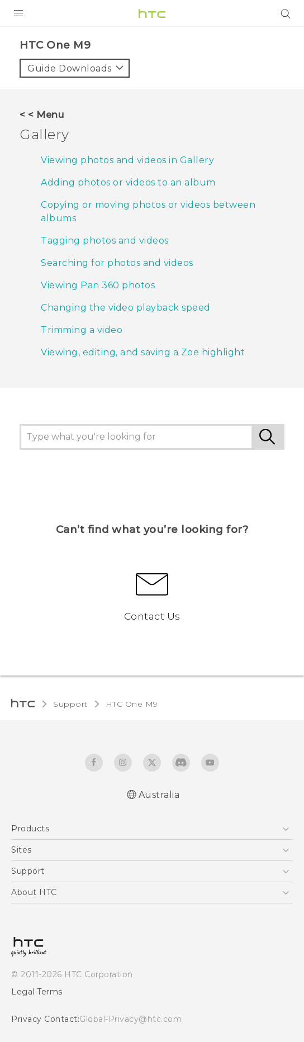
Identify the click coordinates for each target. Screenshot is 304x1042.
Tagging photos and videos (105, 240)
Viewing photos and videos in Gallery (127, 160)
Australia (159, 794)
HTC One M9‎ (132, 704)
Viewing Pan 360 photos (98, 285)
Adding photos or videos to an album (128, 182)
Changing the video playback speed (126, 307)
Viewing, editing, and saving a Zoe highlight (143, 352)
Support (70, 704)
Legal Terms (37, 992)
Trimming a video (81, 330)
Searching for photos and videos (117, 263)
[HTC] (152, 13)
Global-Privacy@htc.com (130, 1019)
